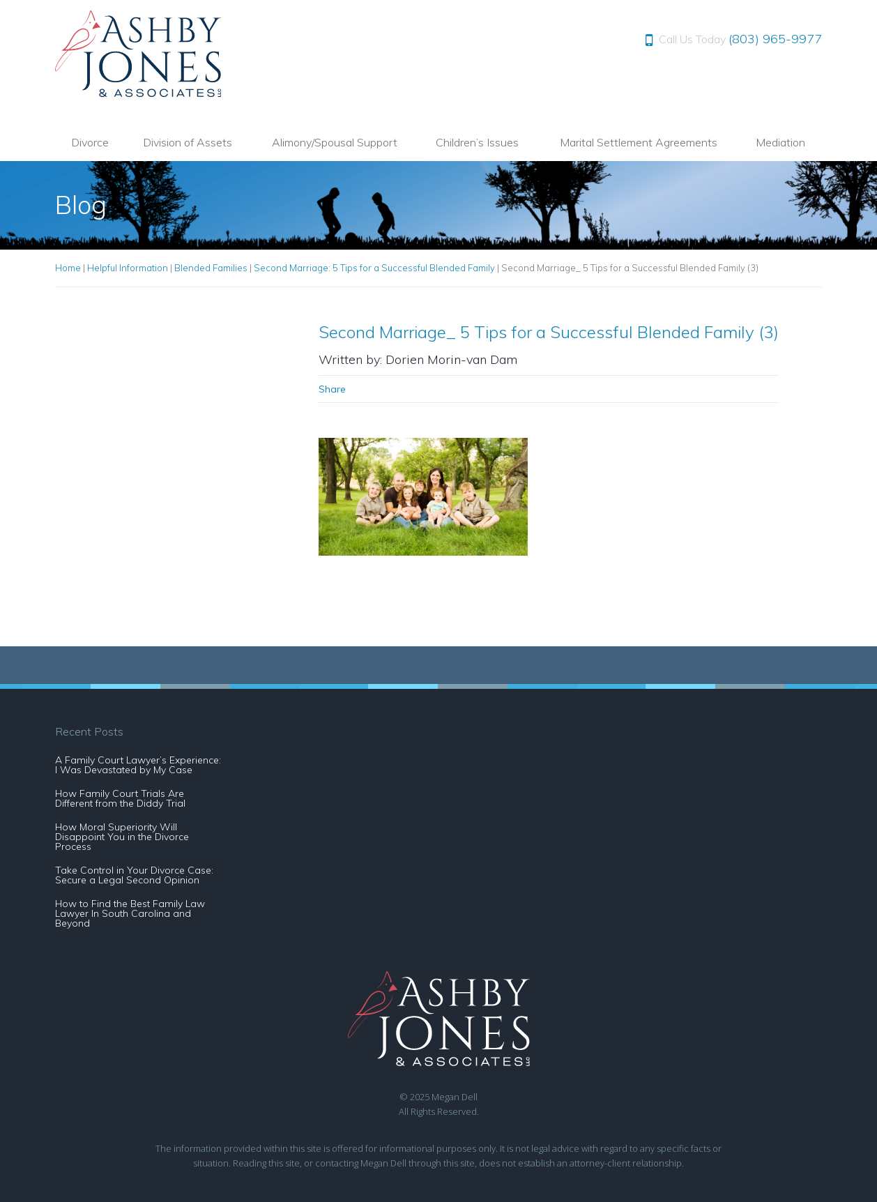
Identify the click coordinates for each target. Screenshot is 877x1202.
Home (68, 267)
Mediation (780, 142)
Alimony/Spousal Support (334, 142)
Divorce (90, 142)
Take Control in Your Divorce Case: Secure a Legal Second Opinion (134, 875)
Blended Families (210, 267)
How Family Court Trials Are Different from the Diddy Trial (120, 798)
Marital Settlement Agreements (638, 142)
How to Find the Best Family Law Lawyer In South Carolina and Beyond (130, 913)
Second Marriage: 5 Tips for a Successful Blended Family (374, 267)
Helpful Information (127, 267)
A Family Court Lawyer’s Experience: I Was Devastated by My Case (138, 765)
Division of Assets (187, 142)
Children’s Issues (477, 142)
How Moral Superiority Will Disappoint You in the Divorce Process (122, 837)
